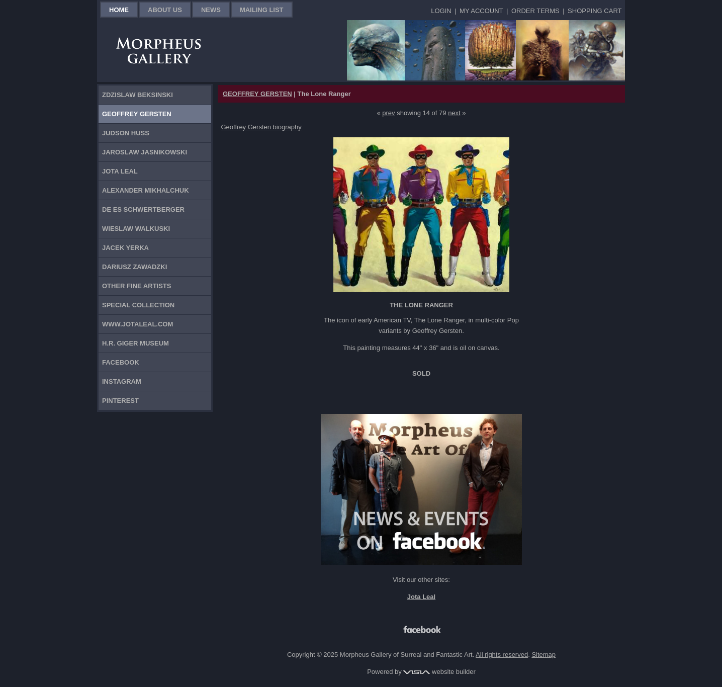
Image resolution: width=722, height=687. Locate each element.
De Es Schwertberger (143, 209)
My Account (481, 11)
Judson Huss (125, 133)
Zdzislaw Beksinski (137, 95)
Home (119, 10)
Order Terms (535, 11)
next (454, 113)
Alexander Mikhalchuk (145, 190)
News (211, 10)
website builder (439, 671)
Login (441, 11)
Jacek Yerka (125, 247)
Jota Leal (120, 171)
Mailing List (262, 10)
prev (388, 113)
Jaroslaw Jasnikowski (144, 152)
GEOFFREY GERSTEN (257, 94)
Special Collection (138, 305)
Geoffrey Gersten (136, 114)
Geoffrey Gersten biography (261, 127)
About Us (165, 10)
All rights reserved (502, 654)
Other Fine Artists (136, 286)
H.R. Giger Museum (135, 343)
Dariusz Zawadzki (134, 267)
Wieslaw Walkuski (136, 228)
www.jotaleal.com (137, 324)
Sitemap (543, 654)
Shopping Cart (594, 11)
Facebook (120, 362)
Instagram (121, 381)
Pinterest (120, 400)
